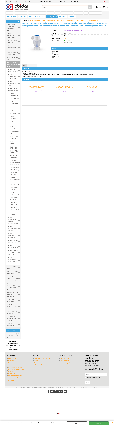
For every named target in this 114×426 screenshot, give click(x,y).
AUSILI (57, 13)
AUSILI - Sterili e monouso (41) (13, 242)
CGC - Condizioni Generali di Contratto (16, 371)
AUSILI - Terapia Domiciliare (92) (13, 90)
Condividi (56, 55)
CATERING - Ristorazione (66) (12, 325)
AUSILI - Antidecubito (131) (12, 84)
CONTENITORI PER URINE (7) (14, 118)
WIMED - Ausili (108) (11, 268)
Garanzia (36, 364)
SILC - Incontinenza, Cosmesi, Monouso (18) (12, 287)
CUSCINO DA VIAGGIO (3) (14, 138)
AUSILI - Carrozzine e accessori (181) (12, 77)
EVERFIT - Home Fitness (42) (12, 43)
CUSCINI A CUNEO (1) (13, 123)
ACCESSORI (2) (14, 110)
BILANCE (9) (13, 114)
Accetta (98, 423)
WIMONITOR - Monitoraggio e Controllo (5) (11, 319)
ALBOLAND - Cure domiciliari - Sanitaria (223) (12, 295)
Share (65, 39)
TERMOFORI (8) (14, 186)
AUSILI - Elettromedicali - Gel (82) (13, 229)
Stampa (56, 52)
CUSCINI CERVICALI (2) (14, 143)
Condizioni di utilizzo (14, 379)
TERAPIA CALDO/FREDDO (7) (15, 181)
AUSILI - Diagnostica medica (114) (12, 236)
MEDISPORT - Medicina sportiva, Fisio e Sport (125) (12, 279)
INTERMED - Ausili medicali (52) (12, 273)
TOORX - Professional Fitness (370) (11, 37)
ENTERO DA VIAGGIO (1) (13, 160)
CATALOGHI (71, 17)
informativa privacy (92, 380)
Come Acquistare (64, 361)
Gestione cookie (37, 368)
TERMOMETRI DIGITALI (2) (14, 200)
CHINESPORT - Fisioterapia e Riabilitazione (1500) (11, 29)
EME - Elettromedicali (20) (11, 49)
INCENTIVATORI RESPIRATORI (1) (14, 170)
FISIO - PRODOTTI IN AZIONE (37, 13)
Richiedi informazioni (60, 58)
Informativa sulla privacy (15, 376)
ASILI (85, 13)
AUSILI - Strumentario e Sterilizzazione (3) (12, 261)
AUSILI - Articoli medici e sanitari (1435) (12, 65)
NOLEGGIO (50, 13)
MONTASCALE (22, 17)
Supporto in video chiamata (42, 359)
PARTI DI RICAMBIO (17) (14, 104)
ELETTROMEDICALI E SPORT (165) (12, 54)
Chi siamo (11, 361)
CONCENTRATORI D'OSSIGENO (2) (15, 165)
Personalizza (76, 423)
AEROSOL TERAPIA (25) (14, 95)
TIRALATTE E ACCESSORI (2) (14, 195)
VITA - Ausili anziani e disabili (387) (12, 307)
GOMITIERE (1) (14, 216)
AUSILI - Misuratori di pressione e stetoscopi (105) (13, 221)
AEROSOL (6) (15, 99)
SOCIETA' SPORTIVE (94, 13)
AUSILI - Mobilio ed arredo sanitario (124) (13, 253)
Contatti (10, 366)
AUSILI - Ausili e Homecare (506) (13, 71)
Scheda (24, 66)
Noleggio (37, 361)
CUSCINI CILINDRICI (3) (14, 128)
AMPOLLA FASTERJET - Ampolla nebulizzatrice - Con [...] (13, 336)
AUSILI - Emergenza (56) (13, 247)
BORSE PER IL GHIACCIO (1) (14, 205)
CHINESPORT (62, 17)
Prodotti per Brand (51, 17)
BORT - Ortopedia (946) (12, 59)
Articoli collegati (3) (32, 66)
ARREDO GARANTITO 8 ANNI (36, 17)
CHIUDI (112, 422)
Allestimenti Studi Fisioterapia (42, 366)
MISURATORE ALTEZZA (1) (14, 175)
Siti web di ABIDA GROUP (15, 368)
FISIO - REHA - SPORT (21, 13)
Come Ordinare (64, 359)
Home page (10, 13)
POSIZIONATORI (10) (15, 133)
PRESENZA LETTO (11, 17)
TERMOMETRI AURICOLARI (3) (14, 190)
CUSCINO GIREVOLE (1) (13, 148)
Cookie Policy (24, 423)
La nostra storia (12, 359)
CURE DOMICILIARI (66, 13)
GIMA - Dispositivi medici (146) (12, 301)
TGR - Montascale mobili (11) (12, 313)
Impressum (11, 381)
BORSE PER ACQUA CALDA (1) (14, 211)
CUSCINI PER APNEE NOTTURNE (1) (14, 154)
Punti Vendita (12, 364)
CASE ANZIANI (77, 13)
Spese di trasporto (65, 364)
